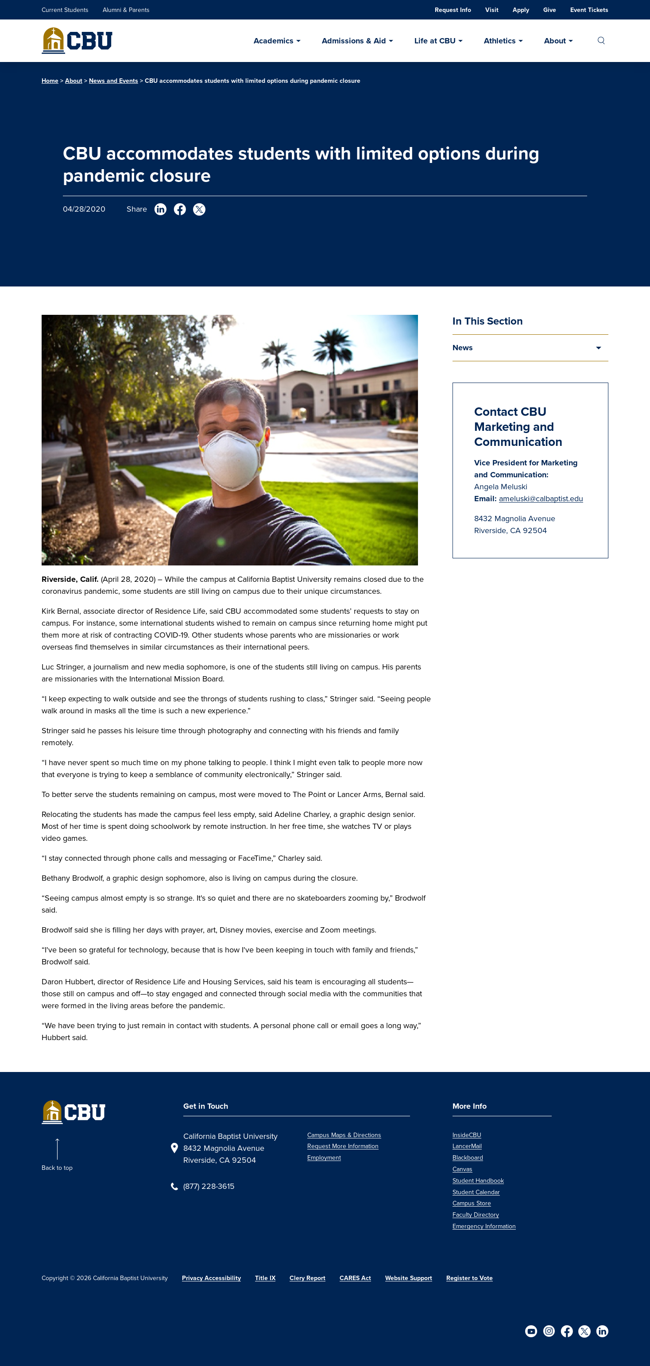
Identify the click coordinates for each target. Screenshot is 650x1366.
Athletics (500, 40)
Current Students (65, 10)
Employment (324, 1157)
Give (549, 9)
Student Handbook (478, 1180)
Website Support (408, 1277)
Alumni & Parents (126, 10)
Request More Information (343, 1146)
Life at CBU (435, 40)
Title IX (265, 1277)
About (555, 40)
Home (50, 80)
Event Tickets (589, 9)
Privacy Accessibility (211, 1277)
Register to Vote (469, 1277)
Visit (492, 9)
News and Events (113, 80)
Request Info (453, 9)
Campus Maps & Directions (344, 1135)
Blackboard (468, 1157)
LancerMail (467, 1146)
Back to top (57, 1168)
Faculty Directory (476, 1214)
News (463, 347)
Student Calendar (476, 1192)
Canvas (462, 1169)
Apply (521, 9)
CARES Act (355, 1277)
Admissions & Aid (354, 40)
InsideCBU (467, 1135)
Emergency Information (484, 1226)
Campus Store (472, 1203)
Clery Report (307, 1277)
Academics (274, 40)
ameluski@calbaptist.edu (541, 498)
